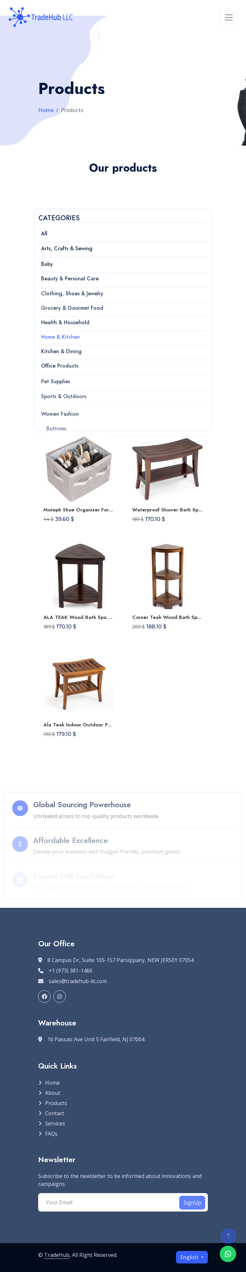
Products (56, 1103)
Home (46, 110)
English (190, 1257)
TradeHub (56, 1255)
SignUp (192, 1202)
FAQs (51, 1133)
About (52, 1092)
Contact (54, 1113)
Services (55, 1123)
